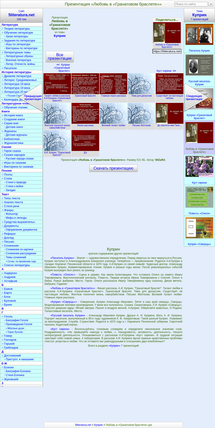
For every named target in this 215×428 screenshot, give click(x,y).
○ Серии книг (10, 123)
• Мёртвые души (15, 328)
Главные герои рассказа (113, 94)
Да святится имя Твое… (169, 124)
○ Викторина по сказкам (17, 166)
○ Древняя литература (16, 76)
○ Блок (6, 296)
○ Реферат (9, 233)
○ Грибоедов (10, 347)
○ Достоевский (11, 355)
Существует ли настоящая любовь (169, 95)
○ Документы (10, 225)
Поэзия (7, 170)
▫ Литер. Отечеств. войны (19, 64)
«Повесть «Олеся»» (62, 274)
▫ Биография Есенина (17, 371)
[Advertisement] (113, 41)
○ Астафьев (9, 281)
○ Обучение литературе (17, 32)
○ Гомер (7, 335)
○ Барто (7, 292)
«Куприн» (115, 345)
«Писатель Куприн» (62, 258)
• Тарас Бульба (14, 332)
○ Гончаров (9, 339)
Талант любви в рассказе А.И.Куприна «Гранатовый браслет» (57, 97)
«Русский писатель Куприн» (67, 315)
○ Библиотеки (11, 139)
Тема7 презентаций (199, 15)
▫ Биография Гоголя (16, 320)
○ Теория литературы (16, 28)
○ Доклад (8, 237)
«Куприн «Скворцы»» (63, 301)
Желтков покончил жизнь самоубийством (57, 125)
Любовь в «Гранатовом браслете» (167, 44)
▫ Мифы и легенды (15, 217)
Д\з (85, 151)
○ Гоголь (7, 316)
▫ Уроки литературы (16, 36)
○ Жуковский (10, 379)
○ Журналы (9, 131)
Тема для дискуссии (141, 94)
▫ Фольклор (11, 213)
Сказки (6, 147)
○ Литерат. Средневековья (19, 80)
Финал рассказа (85, 124)
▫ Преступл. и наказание (19, 359)
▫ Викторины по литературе (21, 48)
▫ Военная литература (17, 60)
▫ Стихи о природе (15, 182)
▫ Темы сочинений (15, 257)
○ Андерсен (9, 273)
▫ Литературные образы (18, 56)
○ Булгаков (9, 300)
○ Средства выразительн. (18, 222)
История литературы (16, 72)
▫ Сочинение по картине (18, 249)
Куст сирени (166, 70)
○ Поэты (7, 174)
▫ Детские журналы (15, 134)
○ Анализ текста (12, 202)
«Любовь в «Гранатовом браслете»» (72, 288)
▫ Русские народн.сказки (19, 158)
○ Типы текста (11, 198)
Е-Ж (4, 363)
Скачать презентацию (113, 168)
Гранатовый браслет (85, 94)
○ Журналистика (12, 143)
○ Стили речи (10, 206)
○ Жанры (8, 210)
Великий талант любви (113, 124)
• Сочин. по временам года (21, 261)
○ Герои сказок (11, 150)
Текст (5, 194)
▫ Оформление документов (20, 229)
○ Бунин (7, 304)
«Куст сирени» (60, 329)
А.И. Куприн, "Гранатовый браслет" (57, 152)
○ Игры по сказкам (14, 162)
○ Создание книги (13, 119)
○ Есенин (8, 367)
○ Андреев (9, 277)
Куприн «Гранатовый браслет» (62, 67)
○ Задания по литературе (18, 40)
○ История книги (12, 115)
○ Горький (8, 343)
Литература (10, 24)
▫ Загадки (9, 190)
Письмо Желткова (141, 124)
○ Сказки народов (13, 154)
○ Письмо (8, 241)
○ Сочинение (10, 245)
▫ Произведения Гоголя (18, 324)
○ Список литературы (16, 265)
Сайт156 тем (21, 15)
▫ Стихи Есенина (14, 375)
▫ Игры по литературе (17, 44)
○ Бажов (7, 288)
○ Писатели (9, 68)
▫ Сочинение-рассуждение (20, 253)
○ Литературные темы (16, 52)
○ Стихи (7, 178)
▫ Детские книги (13, 127)
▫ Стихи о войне (13, 186)
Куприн (60, 36)
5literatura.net (83, 424)
